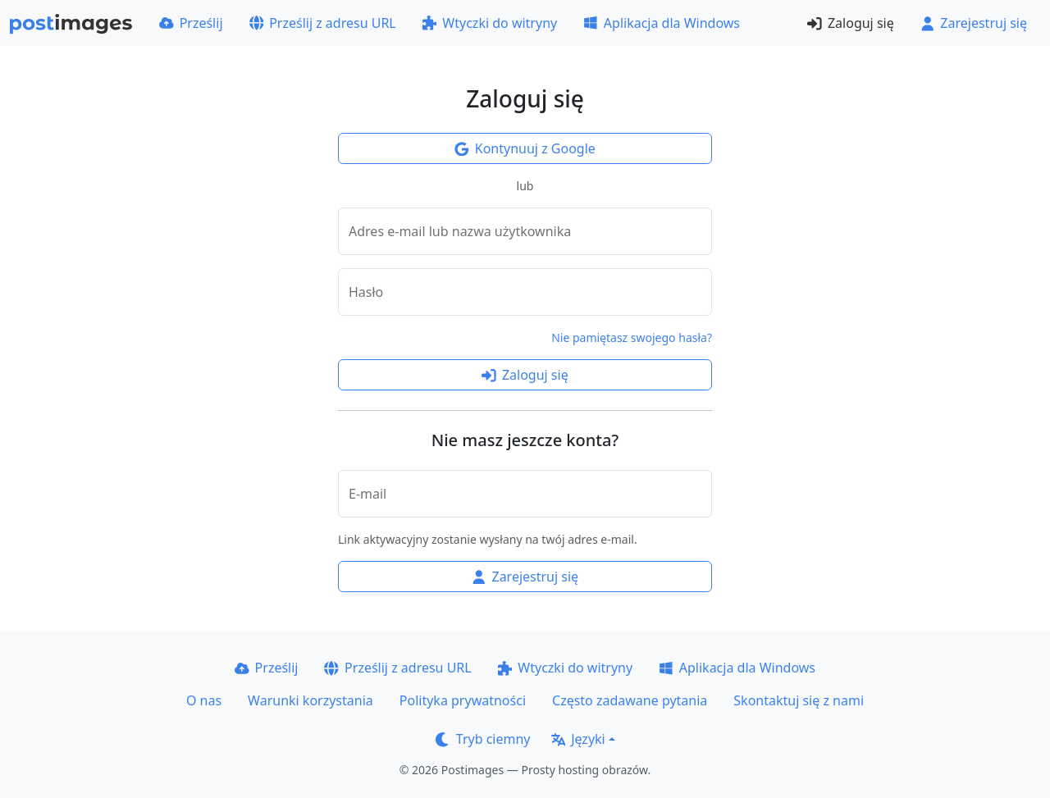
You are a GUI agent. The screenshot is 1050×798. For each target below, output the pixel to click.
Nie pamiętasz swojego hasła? (631, 337)
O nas (203, 700)
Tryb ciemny (483, 739)
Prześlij (191, 23)
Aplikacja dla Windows (661, 23)
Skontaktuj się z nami (798, 700)
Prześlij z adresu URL (322, 23)
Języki (578, 739)
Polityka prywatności (462, 700)
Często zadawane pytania (629, 700)
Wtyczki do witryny (489, 23)
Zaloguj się (850, 23)
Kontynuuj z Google (525, 148)
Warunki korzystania (310, 700)
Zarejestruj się (973, 23)
